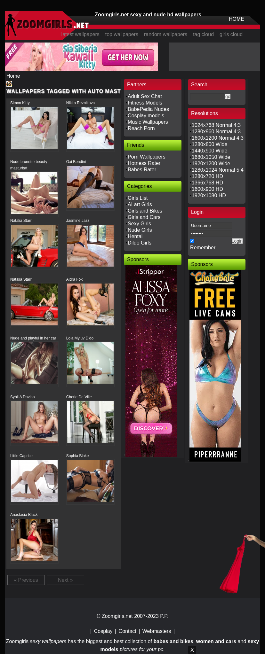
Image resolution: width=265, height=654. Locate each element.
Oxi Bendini (76, 162)
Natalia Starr (21, 220)
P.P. (164, 616)
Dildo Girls (139, 242)
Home (13, 76)
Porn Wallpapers (146, 157)
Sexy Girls (139, 223)
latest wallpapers (80, 34)
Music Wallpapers (148, 122)
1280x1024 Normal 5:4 (218, 170)
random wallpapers (165, 34)
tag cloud (203, 34)
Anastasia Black (23, 514)
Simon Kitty (20, 103)
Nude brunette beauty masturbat (28, 165)
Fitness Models (145, 102)
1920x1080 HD (209, 195)
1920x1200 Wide (211, 163)
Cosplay (103, 631)
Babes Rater (142, 169)
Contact (127, 631)
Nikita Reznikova (80, 103)
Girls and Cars (144, 217)
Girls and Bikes (145, 211)
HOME (236, 19)
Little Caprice (21, 456)
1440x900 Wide (209, 150)
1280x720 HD (207, 176)
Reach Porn (141, 128)
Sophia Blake (77, 456)
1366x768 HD (207, 182)
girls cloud (231, 34)
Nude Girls (140, 230)
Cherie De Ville (79, 397)
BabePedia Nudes (148, 109)
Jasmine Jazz (78, 220)
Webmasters (156, 631)
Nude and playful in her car (33, 338)
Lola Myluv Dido (79, 338)
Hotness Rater (144, 163)
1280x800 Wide (209, 144)
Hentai (135, 236)
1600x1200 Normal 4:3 (218, 138)
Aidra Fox (74, 279)
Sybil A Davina (22, 397)
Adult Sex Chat (145, 96)
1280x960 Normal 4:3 (216, 131)
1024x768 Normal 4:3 (216, 125)
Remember (202, 247)
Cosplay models (146, 115)
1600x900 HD (207, 189)
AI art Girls (140, 204)
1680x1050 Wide (211, 157)
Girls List (138, 198)
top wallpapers (121, 34)
